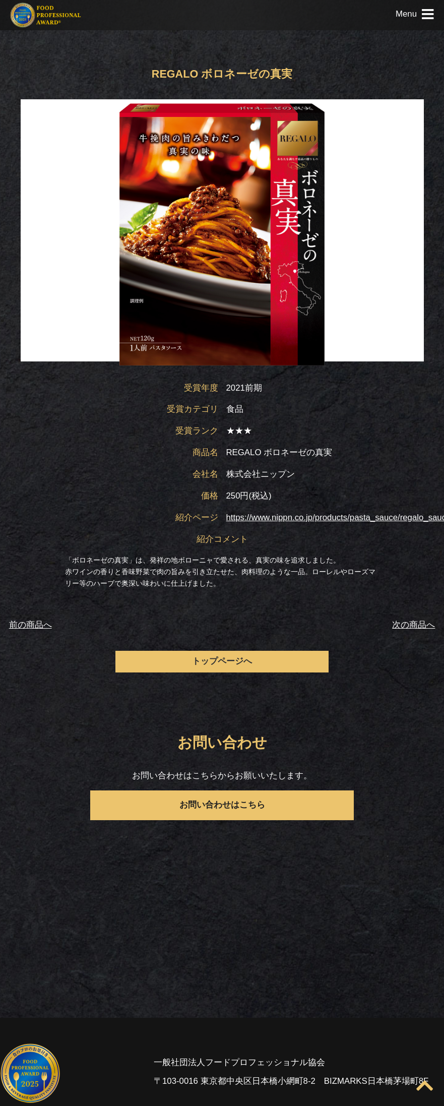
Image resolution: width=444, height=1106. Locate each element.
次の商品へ (413, 625)
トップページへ (222, 661)
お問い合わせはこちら (222, 805)
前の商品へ (30, 625)
